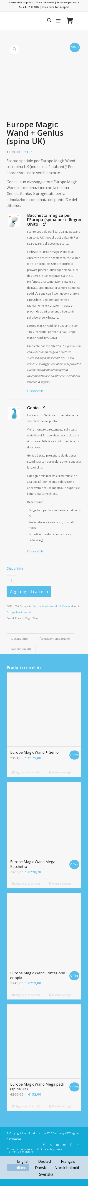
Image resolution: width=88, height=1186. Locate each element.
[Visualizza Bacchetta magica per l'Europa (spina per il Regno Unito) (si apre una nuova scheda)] (44, 224)
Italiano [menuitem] (19, 1167)
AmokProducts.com (34, 1133)
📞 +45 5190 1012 (29, 7)
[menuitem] (47, 21)
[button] (14, 220)
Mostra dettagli (60, 773)
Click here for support (55, 7)
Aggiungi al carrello (29, 591)
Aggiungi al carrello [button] (26, 773)
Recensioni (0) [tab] (21, 649)
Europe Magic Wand (19, 612)
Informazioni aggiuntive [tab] (53, 639)
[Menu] (58, 20)
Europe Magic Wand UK (47, 606)
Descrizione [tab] (19, 639)
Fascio (66, 606)
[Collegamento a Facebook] (43, 1144)
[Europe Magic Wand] (36, 21)
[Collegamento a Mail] (78, 1144)
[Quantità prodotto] (11, 580)
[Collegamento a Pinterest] (71, 1144)
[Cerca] (47, 21)
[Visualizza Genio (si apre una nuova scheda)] (43, 407)
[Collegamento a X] (50, 1144)
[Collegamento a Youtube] (64, 1144)
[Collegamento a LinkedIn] (57, 1144)
